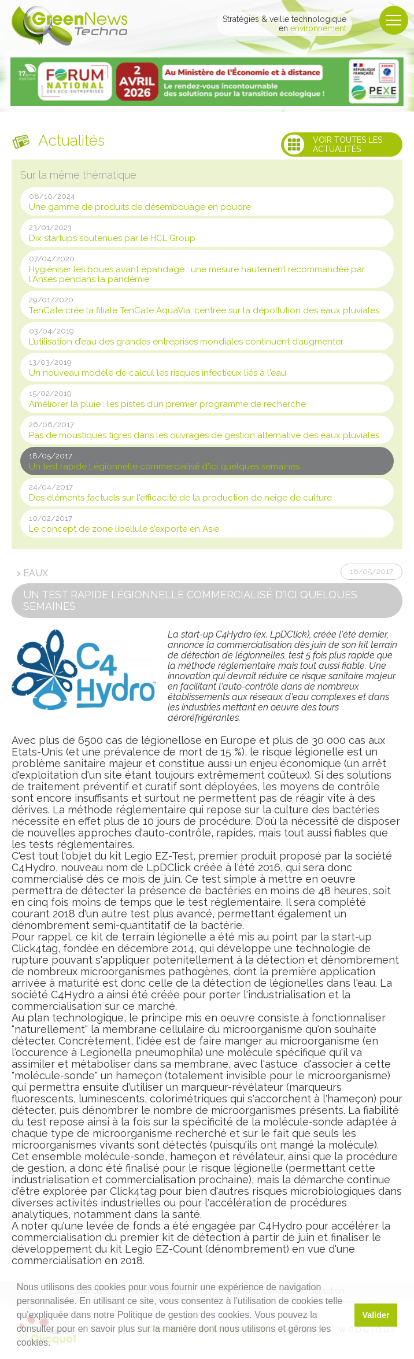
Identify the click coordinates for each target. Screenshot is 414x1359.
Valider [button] (375, 1315)
